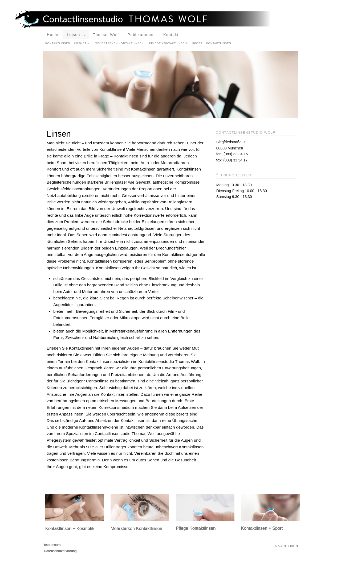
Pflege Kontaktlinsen (168, 43)
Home (52, 35)
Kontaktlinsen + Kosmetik (67, 43)
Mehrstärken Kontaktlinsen (119, 43)
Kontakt (170, 35)
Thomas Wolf (106, 35)
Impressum (52, 545)
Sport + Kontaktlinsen (211, 43)
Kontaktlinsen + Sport (262, 528)
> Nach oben (286, 546)
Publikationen (141, 35)
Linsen (76, 36)
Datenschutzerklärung (60, 551)
